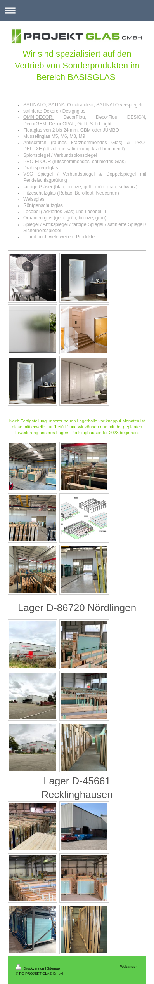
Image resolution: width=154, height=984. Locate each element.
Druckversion (30, 968)
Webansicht (129, 966)
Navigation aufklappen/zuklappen (77, 10)
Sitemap (53, 968)
